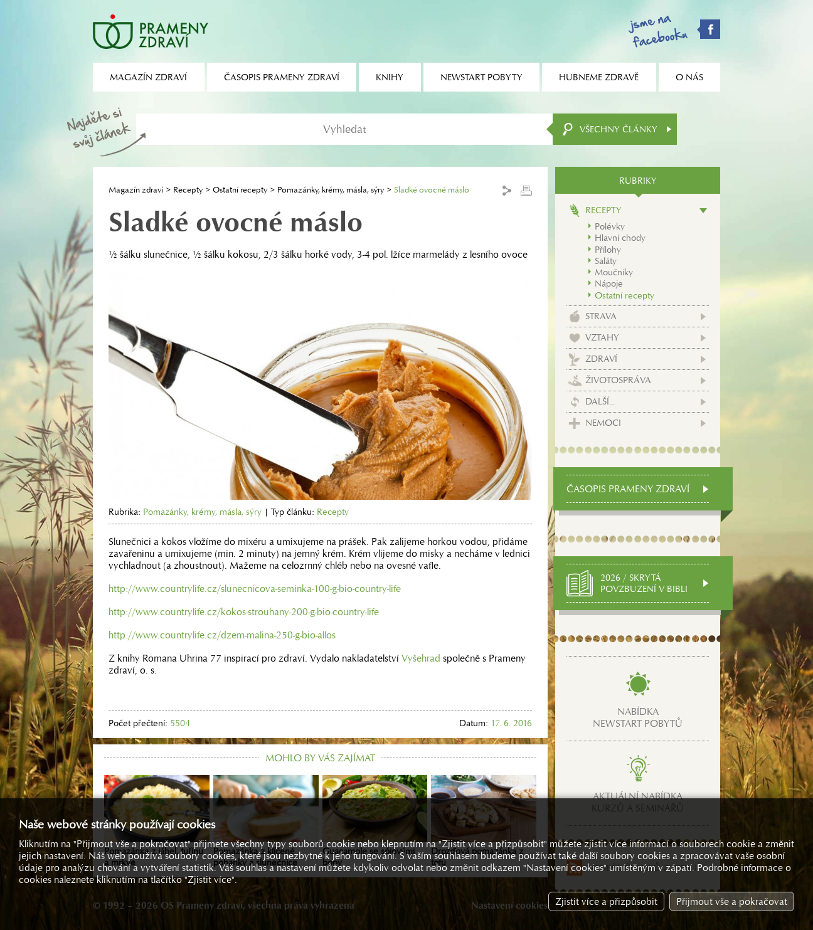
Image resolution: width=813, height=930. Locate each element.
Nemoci (603, 422)
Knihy (389, 77)
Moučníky (614, 272)
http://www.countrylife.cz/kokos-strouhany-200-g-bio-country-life (244, 612)
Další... (600, 401)
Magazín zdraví (136, 189)
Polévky (610, 226)
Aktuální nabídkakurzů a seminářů (638, 802)
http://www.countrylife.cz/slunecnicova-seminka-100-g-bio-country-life (255, 588)
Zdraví (601, 358)
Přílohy (608, 249)
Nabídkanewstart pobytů (638, 717)
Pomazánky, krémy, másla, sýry (330, 189)
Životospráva (618, 380)
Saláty (606, 261)
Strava (601, 316)
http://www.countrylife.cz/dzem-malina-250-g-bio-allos (222, 635)
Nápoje (609, 283)
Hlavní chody (620, 237)
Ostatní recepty (240, 189)
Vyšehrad (420, 658)
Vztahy (602, 337)
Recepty (188, 189)
